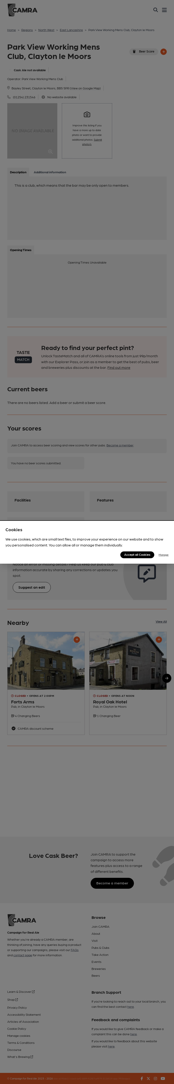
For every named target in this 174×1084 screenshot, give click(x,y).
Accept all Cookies (137, 554)
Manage (164, 554)
